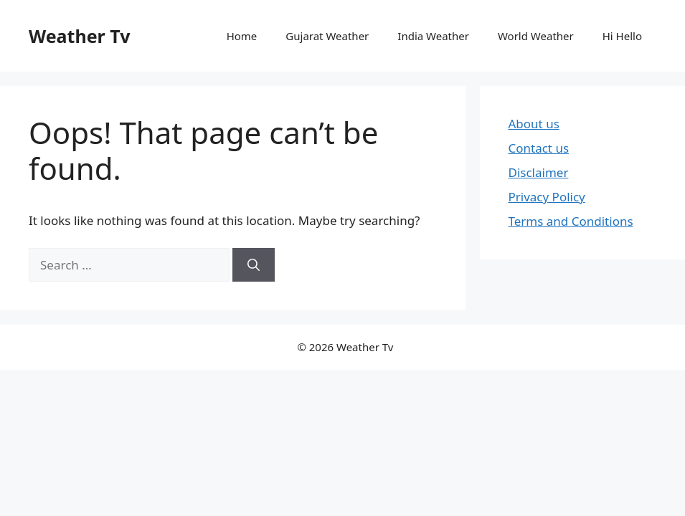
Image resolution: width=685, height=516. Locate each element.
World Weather (536, 36)
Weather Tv (79, 36)
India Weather (433, 36)
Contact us (539, 148)
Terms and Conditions (571, 221)
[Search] (253, 265)
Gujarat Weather (327, 36)
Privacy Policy (547, 196)
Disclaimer (539, 172)
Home (242, 36)
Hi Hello (622, 36)
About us (534, 123)
